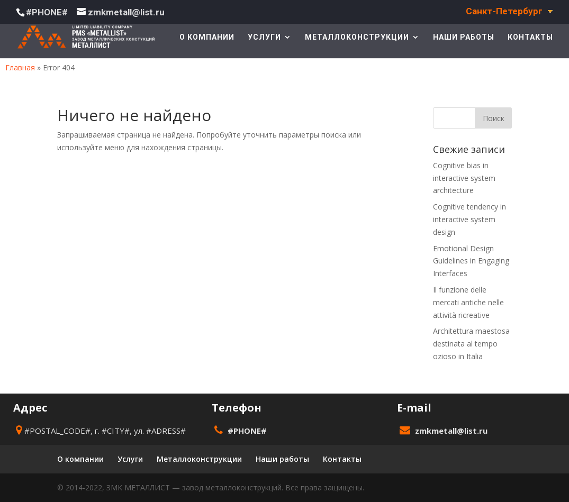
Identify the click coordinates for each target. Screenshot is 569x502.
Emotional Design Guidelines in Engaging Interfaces (471, 261)
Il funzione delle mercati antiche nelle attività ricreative (468, 302)
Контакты (530, 37)
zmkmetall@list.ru (451, 430)
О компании (206, 37)
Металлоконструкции (357, 37)
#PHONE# (47, 12)
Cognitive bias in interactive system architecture (464, 178)
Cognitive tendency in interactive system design (469, 219)
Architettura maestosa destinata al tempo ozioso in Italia (471, 343)
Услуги (264, 37)
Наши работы (463, 37)
